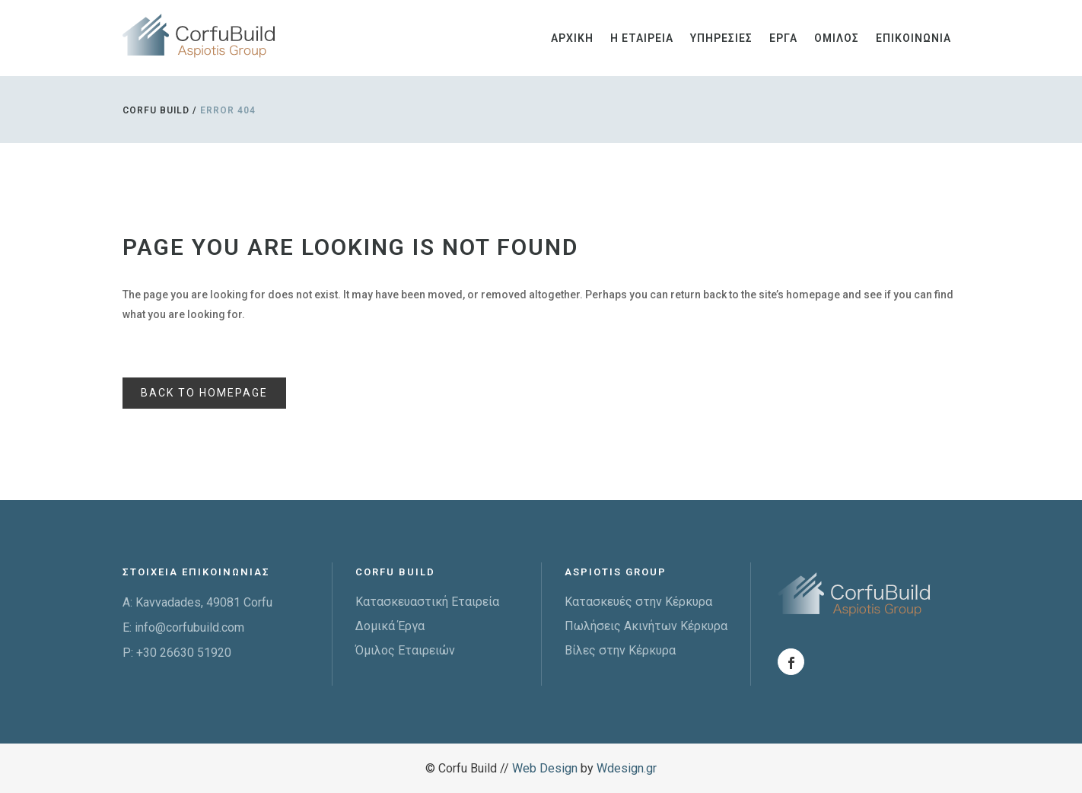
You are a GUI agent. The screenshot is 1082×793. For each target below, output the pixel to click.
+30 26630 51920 (183, 652)
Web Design (545, 768)
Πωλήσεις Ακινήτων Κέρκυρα (646, 626)
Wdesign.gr (627, 768)
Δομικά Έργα (390, 626)
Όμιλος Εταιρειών (405, 650)
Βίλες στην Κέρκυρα (620, 650)
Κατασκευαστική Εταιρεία (427, 601)
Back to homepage (204, 393)
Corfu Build (156, 110)
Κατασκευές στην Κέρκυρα (638, 601)
